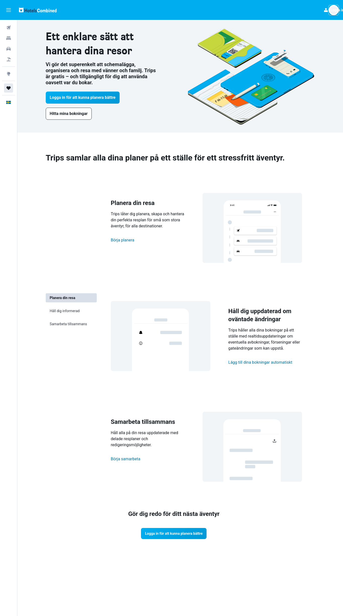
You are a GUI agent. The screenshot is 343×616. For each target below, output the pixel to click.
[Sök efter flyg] (8, 28)
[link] (75, 114)
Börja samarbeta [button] (132, 459)
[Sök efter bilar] (8, 49)
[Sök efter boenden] (8, 38)
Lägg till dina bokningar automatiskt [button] (267, 362)
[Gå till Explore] (8, 74)
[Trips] (8, 88)
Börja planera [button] (129, 240)
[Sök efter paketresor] (8, 59)
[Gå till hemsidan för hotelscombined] (37, 10)
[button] (8, 10)
